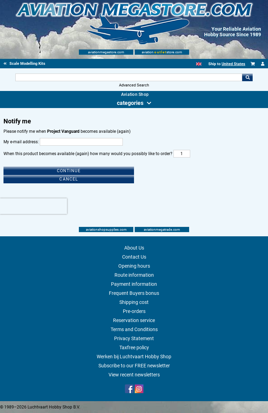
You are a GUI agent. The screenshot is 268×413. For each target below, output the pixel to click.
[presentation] (33, 206)
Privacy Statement (134, 338)
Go (247, 77)
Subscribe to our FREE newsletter (134, 365)
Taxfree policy (134, 347)
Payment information (134, 284)
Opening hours (134, 266)
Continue (69, 170)
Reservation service (134, 320)
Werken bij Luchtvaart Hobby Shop (134, 356)
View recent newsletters (134, 374)
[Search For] (128, 77)
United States (233, 64)
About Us (134, 248)
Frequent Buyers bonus (134, 293)
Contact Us (134, 257)
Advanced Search (134, 85)
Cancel (68, 179)
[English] (198, 64)
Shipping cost (134, 302)
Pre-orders (134, 311)
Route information (134, 275)
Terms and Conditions (134, 329)
